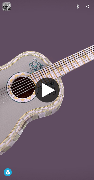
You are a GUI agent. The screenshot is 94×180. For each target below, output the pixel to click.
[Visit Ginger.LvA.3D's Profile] (7, 6)
